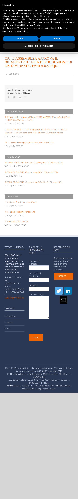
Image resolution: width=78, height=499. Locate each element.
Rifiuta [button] (20, 38)
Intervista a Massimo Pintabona (20, 212)
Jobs (8, 328)
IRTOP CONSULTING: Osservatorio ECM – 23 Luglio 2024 (31, 172)
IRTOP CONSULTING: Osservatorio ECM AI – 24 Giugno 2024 (33, 182)
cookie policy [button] (43, 16)
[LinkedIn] (68, 291)
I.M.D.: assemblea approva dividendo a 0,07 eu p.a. (29, 142)
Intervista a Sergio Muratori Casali (21, 202)
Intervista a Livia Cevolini (16, 221)
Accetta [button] (57, 38)
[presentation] (52, 326)
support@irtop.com (14, 298)
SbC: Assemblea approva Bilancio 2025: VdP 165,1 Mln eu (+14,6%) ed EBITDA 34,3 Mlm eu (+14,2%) (37, 118)
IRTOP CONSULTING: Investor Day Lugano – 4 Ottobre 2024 (34, 162)
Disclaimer (11, 316)
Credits (9, 322)
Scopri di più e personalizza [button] (39, 46)
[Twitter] (59, 291)
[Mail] (63, 300)
